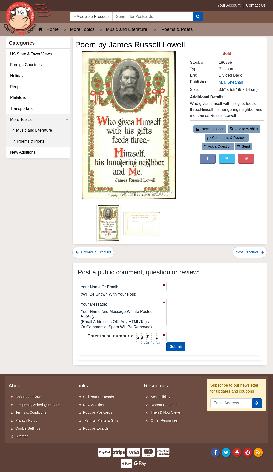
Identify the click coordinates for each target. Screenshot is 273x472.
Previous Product (93, 252)
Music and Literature (31, 130)
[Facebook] (215, 452)
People (16, 87)
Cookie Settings (27, 428)
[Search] (198, 16)
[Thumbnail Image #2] (142, 224)
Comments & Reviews (226, 138)
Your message (93, 304)
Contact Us (256, 5)
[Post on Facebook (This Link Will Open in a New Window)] (208, 158)
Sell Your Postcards (98, 397)
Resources (156, 385)
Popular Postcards (97, 412)
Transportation (23, 108)
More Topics (39, 120)
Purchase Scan (210, 129)
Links (82, 385)
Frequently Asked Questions (37, 405)
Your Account (229, 5)
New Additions (22, 152)
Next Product (249, 252)
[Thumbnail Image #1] (108, 224)
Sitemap (22, 436)
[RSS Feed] (258, 452)
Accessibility (160, 397)
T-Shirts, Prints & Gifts (100, 420)
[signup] (257, 403)
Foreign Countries (26, 65)
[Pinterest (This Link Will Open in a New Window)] (246, 158)
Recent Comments (165, 405)
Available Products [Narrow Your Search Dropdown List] (91, 16)
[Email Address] (231, 403)
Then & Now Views (166, 412)
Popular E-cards (96, 428)
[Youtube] (237, 452)
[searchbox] (152, 16)
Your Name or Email (99, 287)
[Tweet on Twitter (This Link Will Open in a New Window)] (227, 158)
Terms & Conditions (30, 412)
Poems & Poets (27, 141)
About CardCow (28, 397)
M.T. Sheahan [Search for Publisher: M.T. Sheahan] (231, 82)
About (15, 385)
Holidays (17, 76)
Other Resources (164, 420)
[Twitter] (226, 452)
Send (243, 146)
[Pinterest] (247, 452)
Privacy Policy (26, 420)
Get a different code (150, 343)
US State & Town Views (31, 54)
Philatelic (18, 97)
